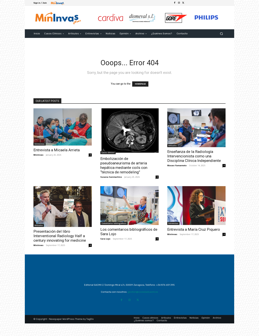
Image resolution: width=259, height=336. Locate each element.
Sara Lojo (105, 238)
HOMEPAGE (140, 84)
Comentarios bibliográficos (113, 223)
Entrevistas (40, 144)
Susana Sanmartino (111, 177)
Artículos (172, 145)
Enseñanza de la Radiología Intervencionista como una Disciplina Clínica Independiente (194, 156)
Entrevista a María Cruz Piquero (193, 229)
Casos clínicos (108, 152)
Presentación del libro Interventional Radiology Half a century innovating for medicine (59, 236)
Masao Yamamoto (177, 165)
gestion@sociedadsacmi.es (143, 304)
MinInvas (38, 154)
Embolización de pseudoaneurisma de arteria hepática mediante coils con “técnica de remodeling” (123, 165)
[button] (221, 33)
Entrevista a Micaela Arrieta (56, 150)
